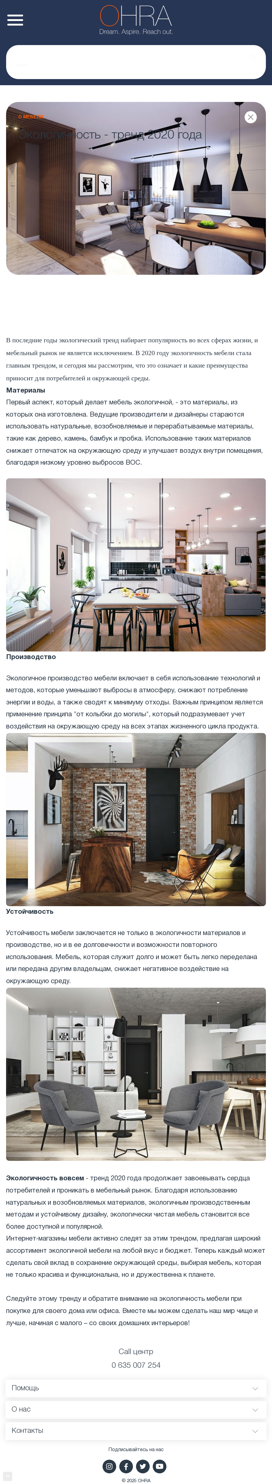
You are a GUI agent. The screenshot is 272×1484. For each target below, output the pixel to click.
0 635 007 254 (136, 1365)
